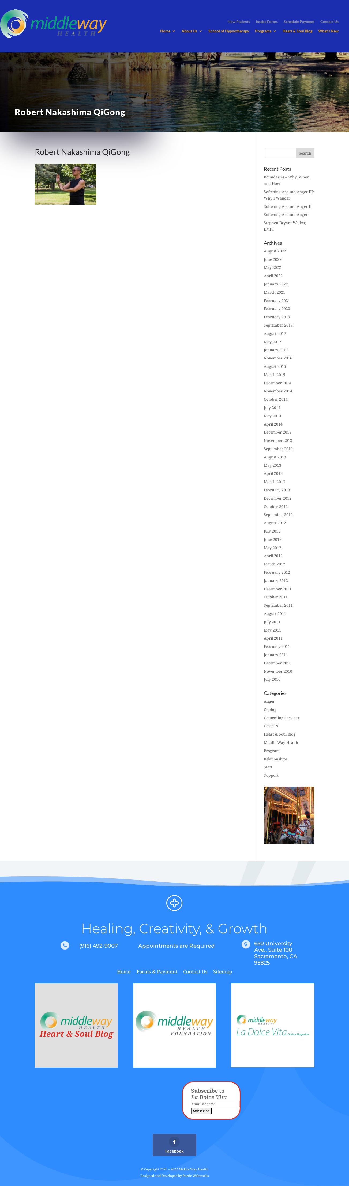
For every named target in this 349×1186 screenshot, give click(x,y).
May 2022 (272, 267)
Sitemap (222, 972)
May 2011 (272, 630)
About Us (189, 31)
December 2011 (277, 588)
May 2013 (272, 465)
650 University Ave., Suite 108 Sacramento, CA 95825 (275, 953)
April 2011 (273, 638)
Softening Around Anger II (288, 206)
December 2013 (277, 432)
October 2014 (276, 399)
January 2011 (276, 654)
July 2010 (272, 679)
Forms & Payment (157, 972)
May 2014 (272, 415)
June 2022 (273, 259)
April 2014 (273, 424)
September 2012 (278, 514)
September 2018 (278, 325)
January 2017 (276, 349)
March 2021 (274, 292)
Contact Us (195, 972)
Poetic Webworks (196, 1175)
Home (165, 31)
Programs (263, 31)
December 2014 (277, 382)
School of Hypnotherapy (228, 31)
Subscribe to (209, 1094)
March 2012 (274, 564)
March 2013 (274, 481)
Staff (268, 767)
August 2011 (275, 613)
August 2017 (275, 333)
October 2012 (276, 506)
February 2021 (277, 300)
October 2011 (276, 596)
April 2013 (273, 473)
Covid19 (271, 725)
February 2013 (277, 489)
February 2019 (277, 316)
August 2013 (275, 457)
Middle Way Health (281, 742)
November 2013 (278, 440)
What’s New (328, 31)
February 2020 (277, 308)
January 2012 (276, 580)
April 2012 (273, 555)
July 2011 (272, 621)
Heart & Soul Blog (297, 31)
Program (272, 750)
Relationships (275, 759)
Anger (269, 701)
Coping (270, 709)
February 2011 (277, 646)
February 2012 (277, 572)
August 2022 (275, 251)
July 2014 (272, 407)
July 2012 (272, 531)
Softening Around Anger (286, 214)
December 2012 (277, 498)
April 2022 (273, 275)
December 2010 (277, 662)
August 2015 (275, 366)
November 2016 (278, 358)
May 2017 (272, 341)
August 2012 (275, 522)
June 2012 (273, 539)
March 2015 (274, 374)
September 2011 (278, 605)
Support (271, 775)
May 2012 (272, 547)
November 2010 (278, 671)
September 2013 (278, 448)
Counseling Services (281, 717)
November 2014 (278, 390)
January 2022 (276, 283)
